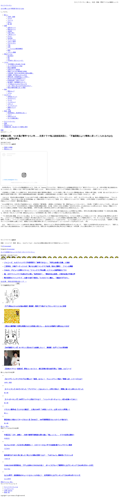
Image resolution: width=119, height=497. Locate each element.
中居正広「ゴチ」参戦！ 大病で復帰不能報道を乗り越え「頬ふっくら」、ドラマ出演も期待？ (39, 435)
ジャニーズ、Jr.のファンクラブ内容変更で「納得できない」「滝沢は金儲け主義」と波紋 (37, 262)
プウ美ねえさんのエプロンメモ (17, 84)
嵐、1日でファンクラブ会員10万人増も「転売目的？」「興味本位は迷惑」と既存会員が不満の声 (39, 274)
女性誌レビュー (12, 96)
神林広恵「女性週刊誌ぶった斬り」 (19, 77)
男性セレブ (11, 91)
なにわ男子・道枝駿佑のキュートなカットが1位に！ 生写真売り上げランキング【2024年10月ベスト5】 (42, 475)
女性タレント (12, 27)
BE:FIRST (10, 56)
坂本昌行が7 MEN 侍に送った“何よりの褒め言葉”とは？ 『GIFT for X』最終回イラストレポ (38, 455)
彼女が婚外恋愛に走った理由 (16, 87)
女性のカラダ (12, 116)
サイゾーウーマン (6, 5)
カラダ (10, 18)
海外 (5, 89)
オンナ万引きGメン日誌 (15, 66)
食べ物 (10, 24)
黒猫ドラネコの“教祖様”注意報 (17, 71)
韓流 (9, 50)
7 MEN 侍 (7, 458)
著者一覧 (7, 492)
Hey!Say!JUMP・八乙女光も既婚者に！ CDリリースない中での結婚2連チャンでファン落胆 (38, 445)
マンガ (10, 100)
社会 (9, 109)
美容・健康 (7, 111)
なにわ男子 (7, 479)
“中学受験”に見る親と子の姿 (16, 64)
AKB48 (10, 31)
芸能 (5, 25)
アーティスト (12, 39)
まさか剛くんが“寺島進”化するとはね (12, 8)
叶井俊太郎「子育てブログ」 (16, 80)
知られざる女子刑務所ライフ (16, 78)
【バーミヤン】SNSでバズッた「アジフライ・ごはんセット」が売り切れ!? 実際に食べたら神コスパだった (44, 389)
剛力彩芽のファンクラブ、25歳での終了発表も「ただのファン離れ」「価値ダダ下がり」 (36, 278)
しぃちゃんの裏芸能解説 (15, 48)
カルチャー (7, 95)
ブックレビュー (12, 105)
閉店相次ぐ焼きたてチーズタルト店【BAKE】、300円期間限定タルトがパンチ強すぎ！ (36, 420)
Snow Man (7, 469)
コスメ (10, 114)
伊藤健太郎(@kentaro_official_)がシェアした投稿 (24, 182)
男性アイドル (8, 54)
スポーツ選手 (12, 41)
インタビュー (12, 102)
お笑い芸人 (11, 32)
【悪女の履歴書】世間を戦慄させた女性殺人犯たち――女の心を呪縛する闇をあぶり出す (36, 326)
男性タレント (12, 29)
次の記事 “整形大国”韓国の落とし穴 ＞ (14, 281)
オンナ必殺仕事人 (13, 118)
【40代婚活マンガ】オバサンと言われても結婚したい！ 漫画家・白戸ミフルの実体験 (36, 347)
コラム (6, 62)
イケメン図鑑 (12, 52)
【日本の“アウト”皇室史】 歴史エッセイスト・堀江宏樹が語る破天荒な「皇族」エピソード (37, 369)
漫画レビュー (12, 107)
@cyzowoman (10, 249)
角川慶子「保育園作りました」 (17, 82)
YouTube (10, 38)
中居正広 (7, 438)
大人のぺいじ (12, 98)
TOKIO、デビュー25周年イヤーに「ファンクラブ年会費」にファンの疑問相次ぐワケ (35, 270)
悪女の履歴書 (12, 67)
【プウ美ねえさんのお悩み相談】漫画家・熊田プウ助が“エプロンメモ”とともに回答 (35, 306)
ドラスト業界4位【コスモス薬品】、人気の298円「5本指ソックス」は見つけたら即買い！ (37, 409)
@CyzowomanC (6, 246)
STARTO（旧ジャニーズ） (16, 60)
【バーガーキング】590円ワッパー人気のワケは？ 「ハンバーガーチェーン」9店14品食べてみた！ (41, 399)
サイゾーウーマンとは (11, 487)
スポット (10, 104)
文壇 (9, 47)
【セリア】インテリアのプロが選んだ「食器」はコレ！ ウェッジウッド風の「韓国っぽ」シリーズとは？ (43, 379)
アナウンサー (12, 43)
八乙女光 (7, 448)
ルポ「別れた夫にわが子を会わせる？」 (20, 86)
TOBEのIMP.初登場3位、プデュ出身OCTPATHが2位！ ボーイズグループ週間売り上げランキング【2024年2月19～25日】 (49, 465)
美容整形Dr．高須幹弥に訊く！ (17, 113)
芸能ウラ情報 (8, 147)
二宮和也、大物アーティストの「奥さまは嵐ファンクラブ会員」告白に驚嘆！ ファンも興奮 (38, 266)
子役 (9, 45)
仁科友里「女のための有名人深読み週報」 (21, 73)
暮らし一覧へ (5, 426)
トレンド (10, 20)
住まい (10, 22)
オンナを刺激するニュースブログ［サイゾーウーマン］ (18, 252)
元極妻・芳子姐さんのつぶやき (17, 75)
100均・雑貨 (11, 16)
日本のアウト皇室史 (14, 69)
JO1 (9, 59)
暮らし (6, 15)
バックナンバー (9, 489)
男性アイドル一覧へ (7, 482)
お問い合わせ (8, 490)
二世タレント (12, 34)
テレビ (10, 36)
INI (8, 57)
